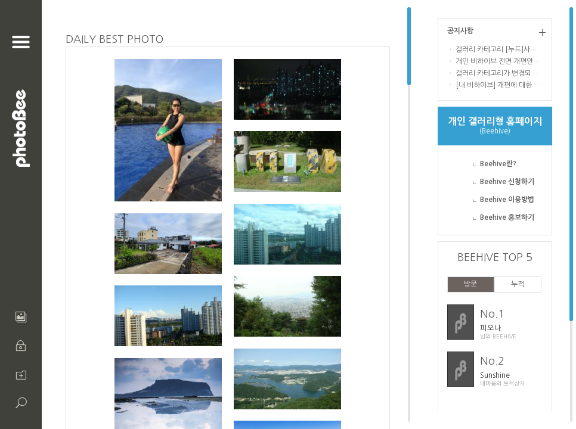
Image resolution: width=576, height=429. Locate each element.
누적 (517, 284)
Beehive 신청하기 (507, 181)
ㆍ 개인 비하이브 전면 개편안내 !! (495, 61)
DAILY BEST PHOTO (114, 39)
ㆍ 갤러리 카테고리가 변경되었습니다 (495, 73)
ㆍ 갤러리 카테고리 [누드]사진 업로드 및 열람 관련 (495, 49)
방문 (470, 284)
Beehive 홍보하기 (507, 217)
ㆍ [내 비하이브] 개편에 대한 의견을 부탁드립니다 (495, 85)
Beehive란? (498, 163)
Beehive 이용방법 (507, 199)
